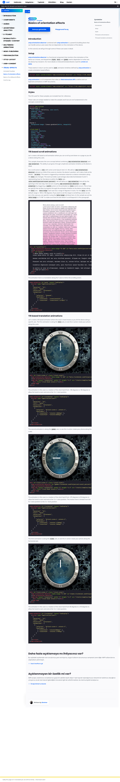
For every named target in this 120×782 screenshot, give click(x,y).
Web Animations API (68, 79)
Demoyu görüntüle (39, 29)
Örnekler (39, 20)
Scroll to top (6, 80)
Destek (70, 2)
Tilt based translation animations (103, 38)
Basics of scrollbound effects (11, 77)
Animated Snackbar (9, 71)
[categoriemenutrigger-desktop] (34, 11)
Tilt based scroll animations (102, 35)
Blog (61, 2)
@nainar (44, 702)
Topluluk (41, 2)
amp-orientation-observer (37, 43)
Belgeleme (29, 2)
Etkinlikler (52, 2)
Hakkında (18, 2)
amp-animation (62, 43)
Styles (96, 31)
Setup (96, 28)
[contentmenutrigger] (105, 19)
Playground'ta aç (61, 29)
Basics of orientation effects (11, 74)
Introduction (98, 25)
